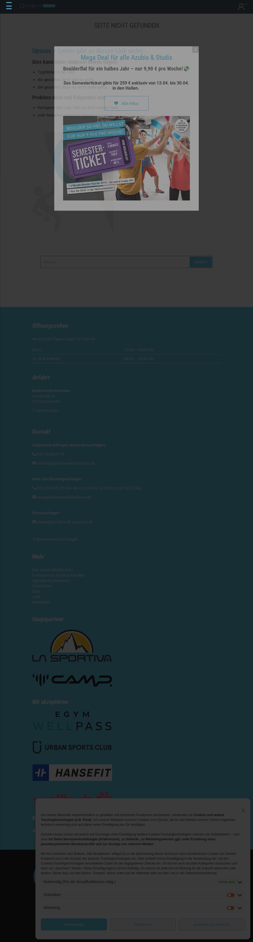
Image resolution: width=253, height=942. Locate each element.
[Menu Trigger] (9, 6)
